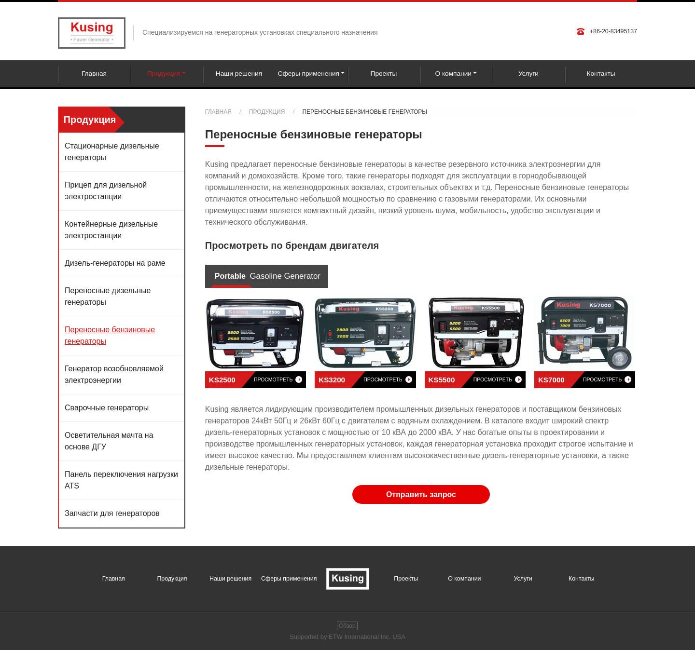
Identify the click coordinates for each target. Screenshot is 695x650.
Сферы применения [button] (308, 73)
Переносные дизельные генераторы (108, 296)
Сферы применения (289, 578)
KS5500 (475, 379)
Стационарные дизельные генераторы (112, 152)
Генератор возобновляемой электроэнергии (114, 374)
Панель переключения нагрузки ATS (121, 480)
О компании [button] (453, 73)
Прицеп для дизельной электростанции (106, 191)
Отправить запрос (421, 494)
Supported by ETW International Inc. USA (347, 636)
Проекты (384, 73)
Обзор (347, 626)
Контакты (600, 73)
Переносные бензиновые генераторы (110, 335)
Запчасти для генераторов (112, 513)
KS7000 (584, 379)
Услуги (528, 73)
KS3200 (365, 379)
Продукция (267, 111)
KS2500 (255, 379)
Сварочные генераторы (107, 408)
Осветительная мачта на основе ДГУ (109, 441)
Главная (94, 73)
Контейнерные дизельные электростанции (111, 230)
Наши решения (239, 73)
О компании (464, 578)
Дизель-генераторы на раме (115, 263)
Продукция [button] (163, 73)
